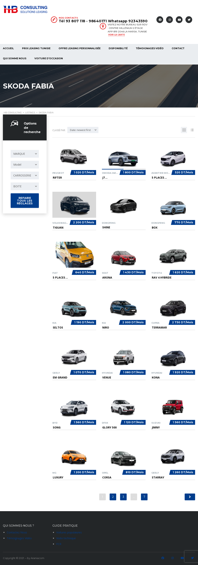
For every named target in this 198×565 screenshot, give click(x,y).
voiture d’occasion (48, 58)
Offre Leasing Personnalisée (80, 48)
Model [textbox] (17, 164)
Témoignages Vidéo (150, 48)
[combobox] (25, 153)
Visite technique (66, 538)
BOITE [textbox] (17, 186)
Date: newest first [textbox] (80, 129)
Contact (178, 48)
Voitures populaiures (69, 532)
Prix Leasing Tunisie (36, 48)
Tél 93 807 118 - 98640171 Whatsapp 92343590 (103, 21)
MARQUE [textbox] (19, 153)
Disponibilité (118, 48)
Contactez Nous (17, 532)
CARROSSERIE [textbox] (22, 175)
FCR (58, 543)
